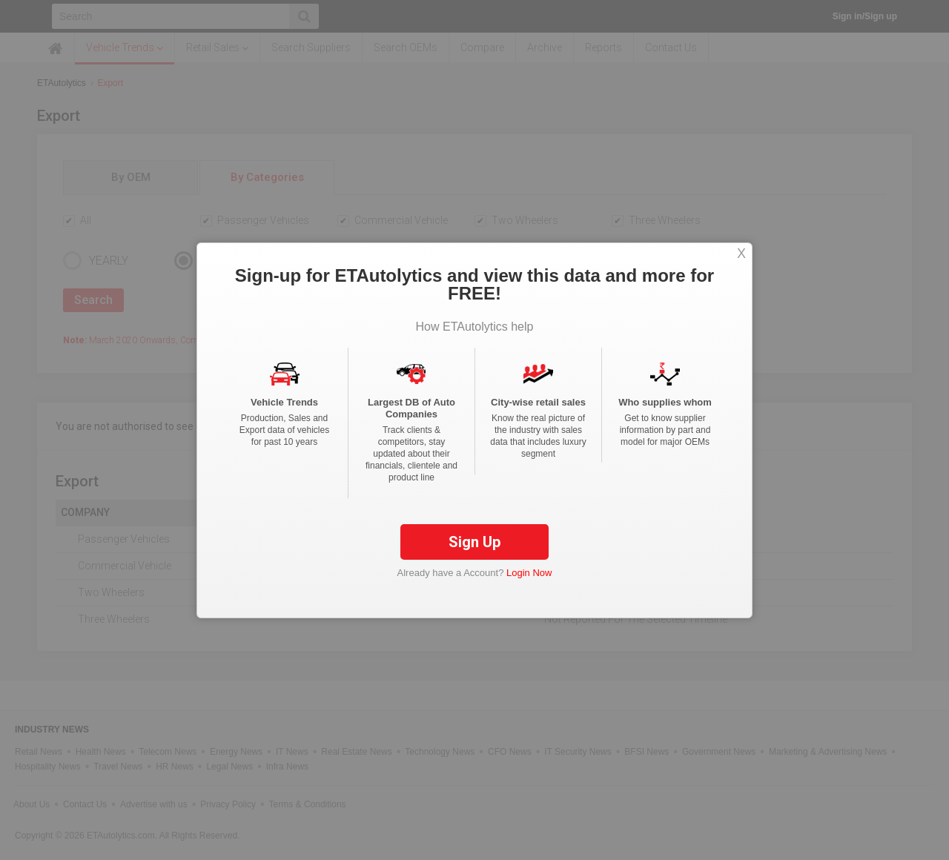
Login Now (529, 572)
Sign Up (474, 542)
